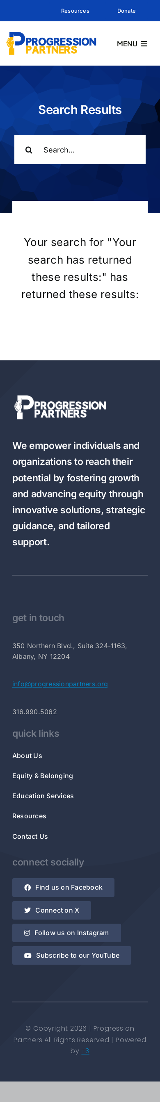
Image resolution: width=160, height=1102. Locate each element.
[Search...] (80, 149)
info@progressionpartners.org (60, 684)
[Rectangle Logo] (51, 33)
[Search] (28, 149)
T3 (85, 1051)
